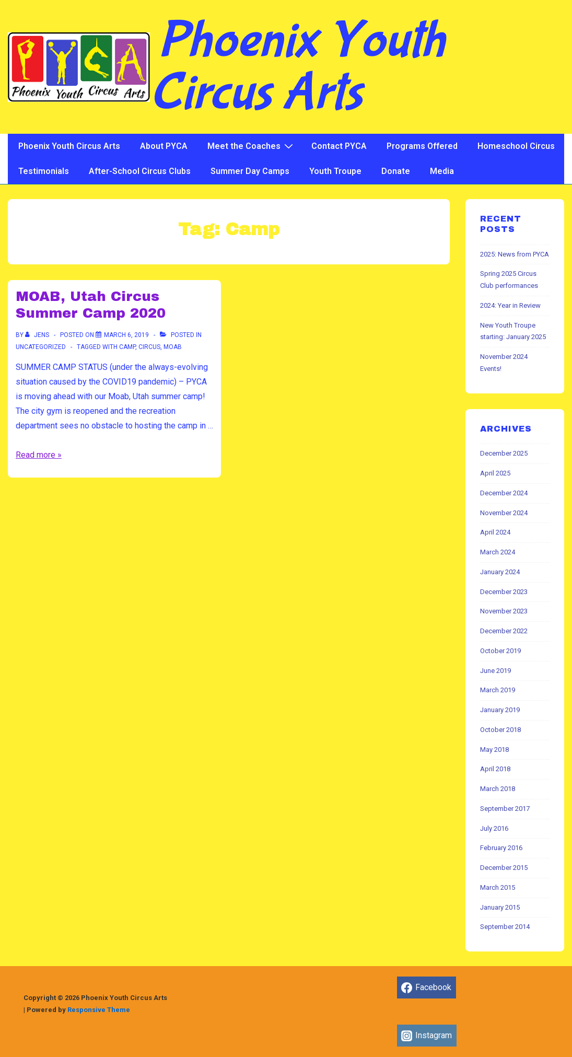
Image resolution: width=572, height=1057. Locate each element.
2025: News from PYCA (514, 254)
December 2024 (504, 493)
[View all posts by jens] (38, 335)
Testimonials (43, 171)
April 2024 (495, 532)
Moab (173, 347)
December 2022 (504, 631)
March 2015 (497, 887)
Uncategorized (41, 347)
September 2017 (505, 808)
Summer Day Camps (250, 171)
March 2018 (497, 789)
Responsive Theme (98, 1010)
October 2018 (500, 730)
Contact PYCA (339, 146)
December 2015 (504, 868)
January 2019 (500, 710)
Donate (395, 171)
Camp (127, 347)
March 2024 (497, 552)
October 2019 (500, 651)
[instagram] (427, 1036)
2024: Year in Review (510, 305)
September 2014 (505, 927)
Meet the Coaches (251, 145)
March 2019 (497, 690)
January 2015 (500, 907)
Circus (149, 347)
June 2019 (495, 671)
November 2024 (504, 513)
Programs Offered (422, 146)
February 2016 (501, 848)
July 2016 (494, 828)
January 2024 (500, 572)
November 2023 (504, 611)
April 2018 (495, 769)
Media (442, 171)
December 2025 (504, 453)
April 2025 (495, 473)
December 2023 (504, 592)
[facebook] (426, 987)
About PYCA (164, 146)
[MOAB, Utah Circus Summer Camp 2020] (126, 335)
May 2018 (494, 749)
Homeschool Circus (516, 146)
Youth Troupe (335, 171)
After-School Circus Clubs (140, 171)
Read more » (39, 455)
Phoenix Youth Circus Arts (297, 66)
